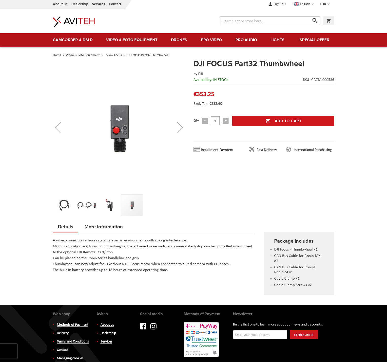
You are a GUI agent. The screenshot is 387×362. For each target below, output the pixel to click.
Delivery (63, 333)
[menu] (193, 40)
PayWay (202, 340)
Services (98, 4)
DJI (200, 74)
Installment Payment (218, 150)
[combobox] (270, 20)
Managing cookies (70, 358)
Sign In (278, 4)
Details (65, 226)
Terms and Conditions (73, 342)
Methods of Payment (72, 325)
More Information (103, 226)
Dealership (79, 4)
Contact (115, 4)
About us (60, 4)
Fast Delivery (267, 150)
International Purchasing (314, 150)
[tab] (65, 228)
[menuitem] (72, 40)
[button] (325, 4)
